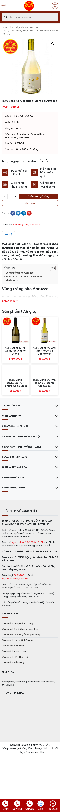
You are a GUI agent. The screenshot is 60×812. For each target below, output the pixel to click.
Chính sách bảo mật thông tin (17, 640)
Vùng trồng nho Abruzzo (20, 272)
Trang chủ (7, 27)
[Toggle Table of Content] (51, 268)
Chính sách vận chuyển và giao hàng (21, 634)
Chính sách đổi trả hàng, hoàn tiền (20, 629)
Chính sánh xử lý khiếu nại (15, 656)
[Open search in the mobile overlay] (30, 17)
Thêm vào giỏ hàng (38, 196)
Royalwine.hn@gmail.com (15, 578)
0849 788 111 (21, 575)
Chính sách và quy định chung (17, 623)
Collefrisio (15, 30)
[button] (53, 44)
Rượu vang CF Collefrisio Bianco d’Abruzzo (24, 278)
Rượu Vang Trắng (21, 224)
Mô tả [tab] (8, 234)
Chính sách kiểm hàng (13, 662)
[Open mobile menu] (3, 5)
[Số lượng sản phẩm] (10, 196)
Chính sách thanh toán (14, 651)
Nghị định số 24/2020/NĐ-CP (28, 542)
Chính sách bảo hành (13, 645)
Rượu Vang (21, 27)
